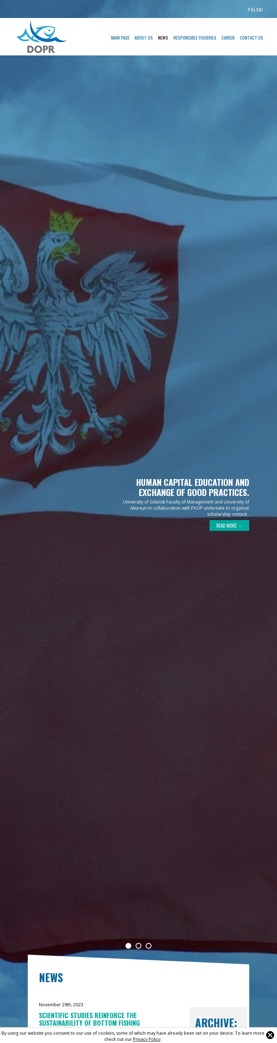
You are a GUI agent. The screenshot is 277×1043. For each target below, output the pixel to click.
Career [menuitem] (228, 38)
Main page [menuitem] (120, 38)
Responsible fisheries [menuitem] (194, 38)
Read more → (229, 525)
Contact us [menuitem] (251, 38)
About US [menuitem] (144, 38)
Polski (255, 9)
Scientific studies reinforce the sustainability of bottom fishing (89, 1019)
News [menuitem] (163, 38)
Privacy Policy (147, 1039)
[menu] (163, 37)
